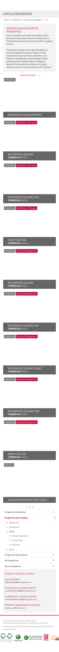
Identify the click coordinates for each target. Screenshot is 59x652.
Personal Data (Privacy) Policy (15, 623)
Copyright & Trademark (38, 623)
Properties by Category (32, 20)
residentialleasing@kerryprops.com (20, 590)
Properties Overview (15, 512)
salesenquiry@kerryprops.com (18, 582)
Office (11, 531)
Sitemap (21, 621)
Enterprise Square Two (24, 412)
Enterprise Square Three (25, 370)
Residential (14, 527)
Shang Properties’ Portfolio (27, 500)
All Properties (12, 560)
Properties (16, 20)
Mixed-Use (14, 522)
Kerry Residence (13, 566)
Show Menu (53, 5)
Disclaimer (30, 621)
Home (6, 20)
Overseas (16, 544)
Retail (11, 549)
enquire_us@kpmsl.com (15, 608)
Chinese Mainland (20, 535)
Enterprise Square (20, 156)
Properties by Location (16, 554)
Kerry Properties (22, 5)
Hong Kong (17, 540)
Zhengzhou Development (25, 114)
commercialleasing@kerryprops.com (21, 599)
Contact (13, 621)
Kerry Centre (18, 241)
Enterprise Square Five (23, 198)
